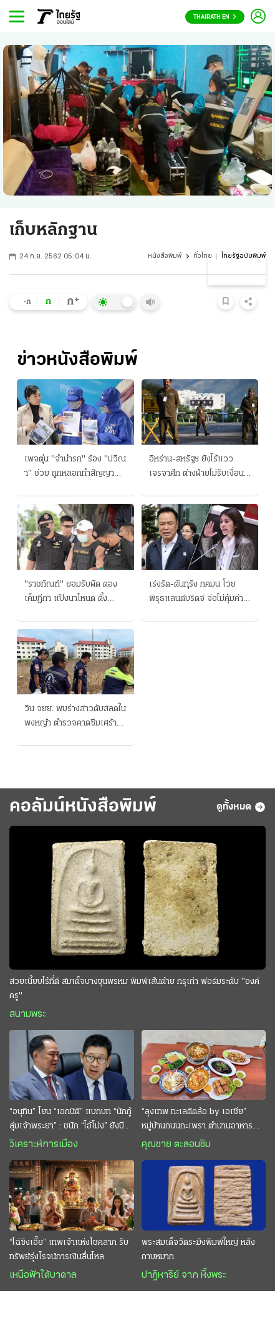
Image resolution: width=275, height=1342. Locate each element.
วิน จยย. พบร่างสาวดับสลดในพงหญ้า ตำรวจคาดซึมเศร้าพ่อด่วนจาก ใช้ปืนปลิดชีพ (75, 717)
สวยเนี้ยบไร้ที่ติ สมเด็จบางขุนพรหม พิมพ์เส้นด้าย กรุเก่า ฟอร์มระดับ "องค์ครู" (134, 989)
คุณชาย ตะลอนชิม (176, 1145)
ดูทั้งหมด (241, 807)
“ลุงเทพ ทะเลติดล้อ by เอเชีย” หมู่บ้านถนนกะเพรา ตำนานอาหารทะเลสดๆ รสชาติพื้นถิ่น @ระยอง (197, 1120)
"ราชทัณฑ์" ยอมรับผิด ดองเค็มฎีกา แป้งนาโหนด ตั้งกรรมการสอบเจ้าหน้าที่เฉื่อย (72, 593)
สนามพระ (27, 1014)
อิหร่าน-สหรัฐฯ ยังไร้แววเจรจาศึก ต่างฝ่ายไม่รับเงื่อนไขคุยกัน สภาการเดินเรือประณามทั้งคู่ (200, 468)
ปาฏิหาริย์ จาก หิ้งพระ (184, 1275)
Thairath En (214, 17)
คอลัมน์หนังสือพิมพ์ (83, 807)
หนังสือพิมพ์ (164, 256)
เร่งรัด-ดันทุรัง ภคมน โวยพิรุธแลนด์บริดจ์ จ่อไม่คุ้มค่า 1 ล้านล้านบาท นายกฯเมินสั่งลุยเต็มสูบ (199, 593)
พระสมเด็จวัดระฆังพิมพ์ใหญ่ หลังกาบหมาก (198, 1250)
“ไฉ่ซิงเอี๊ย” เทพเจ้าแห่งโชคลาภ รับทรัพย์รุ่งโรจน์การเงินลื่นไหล (68, 1250)
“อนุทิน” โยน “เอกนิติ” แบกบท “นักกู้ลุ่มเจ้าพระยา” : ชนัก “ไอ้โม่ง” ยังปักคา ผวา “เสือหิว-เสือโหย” (70, 1120)
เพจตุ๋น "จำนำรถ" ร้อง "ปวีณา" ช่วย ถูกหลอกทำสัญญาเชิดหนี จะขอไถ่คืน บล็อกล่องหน (75, 468)
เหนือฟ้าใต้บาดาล (43, 1275)
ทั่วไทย (202, 256)
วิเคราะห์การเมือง (43, 1145)
